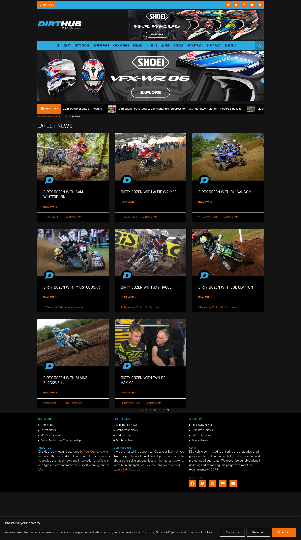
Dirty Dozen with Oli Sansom (224, 192)
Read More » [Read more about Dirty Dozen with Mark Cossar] (51, 297)
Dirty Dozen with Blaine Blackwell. (65, 380)
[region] (150, 528)
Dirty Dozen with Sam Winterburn (63, 194)
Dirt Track (214, 45)
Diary (67, 45)
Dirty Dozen (61, 116)
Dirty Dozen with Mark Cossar (71, 287)
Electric (230, 45)
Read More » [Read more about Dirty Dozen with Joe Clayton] (206, 297)
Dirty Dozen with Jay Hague (146, 287)
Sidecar (178, 45)
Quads (165, 45)
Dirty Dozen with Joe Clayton (225, 287)
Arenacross (121, 45)
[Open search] (259, 45)
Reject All (258, 532)
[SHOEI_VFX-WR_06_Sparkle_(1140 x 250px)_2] (196, 38)
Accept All (284, 532)
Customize (232, 532)
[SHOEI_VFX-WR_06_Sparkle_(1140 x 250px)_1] (150, 100)
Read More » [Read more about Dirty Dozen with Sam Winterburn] (51, 206)
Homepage (44, 116)
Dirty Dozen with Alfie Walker (149, 192)
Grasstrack (195, 45)
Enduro (137, 45)
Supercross (101, 45)
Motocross (82, 45)
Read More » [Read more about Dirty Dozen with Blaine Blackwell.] (51, 392)
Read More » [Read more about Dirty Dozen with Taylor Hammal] (128, 392)
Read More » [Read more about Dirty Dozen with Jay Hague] (128, 297)
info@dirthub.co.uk (130, 469)
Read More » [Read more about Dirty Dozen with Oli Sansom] (206, 201)
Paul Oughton (92, 451)
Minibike (151, 45)
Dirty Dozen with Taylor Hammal (143, 380)
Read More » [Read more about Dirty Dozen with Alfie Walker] (128, 201)
